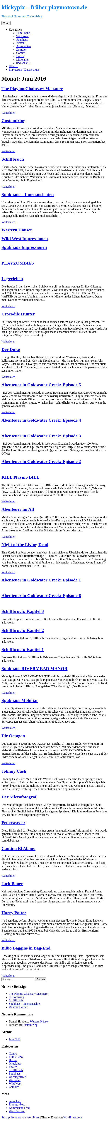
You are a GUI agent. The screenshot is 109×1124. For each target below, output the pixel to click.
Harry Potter (13, 912)
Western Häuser (16, 229)
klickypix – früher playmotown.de (44, 7)
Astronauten (23, 46)
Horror (20, 56)
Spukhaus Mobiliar (19, 700)
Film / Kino (23, 32)
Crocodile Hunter (18, 314)
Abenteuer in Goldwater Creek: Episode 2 (41, 461)
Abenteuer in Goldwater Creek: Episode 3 (41, 435)
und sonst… (23, 62)
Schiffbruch (12, 159)
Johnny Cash (13, 771)
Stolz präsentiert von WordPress (20, 1117)
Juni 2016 (15, 1039)
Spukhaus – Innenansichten (27, 194)
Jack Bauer (12, 883)
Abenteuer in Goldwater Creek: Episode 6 (41, 595)
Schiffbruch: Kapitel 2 (22, 630)
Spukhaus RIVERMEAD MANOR (34, 668)
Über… (13, 66)
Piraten (20, 42)
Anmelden (15, 1101)
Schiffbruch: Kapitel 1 (22, 649)
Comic (13, 1053)
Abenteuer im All (17, 509)
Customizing (13, 120)
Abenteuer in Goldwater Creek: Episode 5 (41, 384)
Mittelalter (22, 59)
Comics (20, 52)
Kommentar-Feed (19, 1107)
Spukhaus (22, 39)
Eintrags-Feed (17, 1104)
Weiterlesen (8, 112)
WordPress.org (17, 1111)
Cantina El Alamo (18, 848)
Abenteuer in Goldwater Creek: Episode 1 (41, 580)
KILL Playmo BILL (20, 477)
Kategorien (15, 29)
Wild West (22, 36)
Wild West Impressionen (24, 238)
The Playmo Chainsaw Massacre (32, 88)
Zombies (21, 49)
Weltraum (15, 1080)
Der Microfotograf (18, 796)
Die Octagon (13, 735)
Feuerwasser (13, 822)
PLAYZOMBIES (17, 263)
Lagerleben (12, 278)
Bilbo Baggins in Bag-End (25, 948)
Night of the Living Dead (24, 544)
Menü (6, 23)
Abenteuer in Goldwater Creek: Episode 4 (41, 420)
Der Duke (10, 349)
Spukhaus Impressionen (24, 247)
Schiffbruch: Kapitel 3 (22, 611)
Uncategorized (17, 1076)
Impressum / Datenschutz (24, 69)
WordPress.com (72, 1117)
